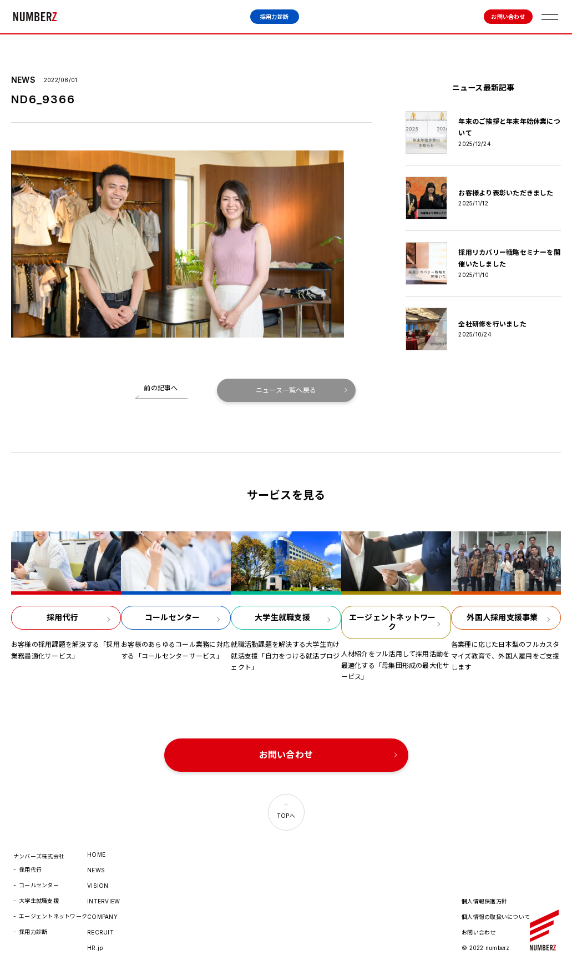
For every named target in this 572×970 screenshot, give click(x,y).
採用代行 (30, 869)
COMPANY (102, 916)
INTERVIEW (103, 901)
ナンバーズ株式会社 (35, 16)
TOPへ (286, 815)
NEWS (96, 870)
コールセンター (39, 885)
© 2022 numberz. (487, 947)
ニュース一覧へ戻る (286, 390)
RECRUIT (100, 932)
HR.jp (95, 947)
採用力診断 (274, 16)
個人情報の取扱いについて (496, 916)
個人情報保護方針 (484, 901)
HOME (96, 854)
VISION (97, 885)
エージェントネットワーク (53, 916)
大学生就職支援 (39, 900)
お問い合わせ (508, 16)
